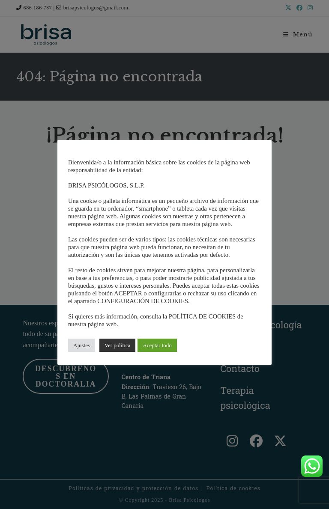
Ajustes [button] (81, 345)
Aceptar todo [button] (157, 345)
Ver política (117, 345)
